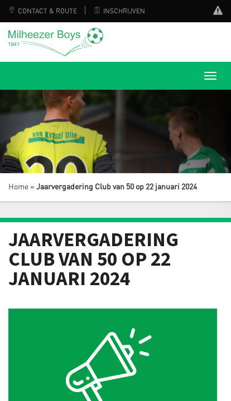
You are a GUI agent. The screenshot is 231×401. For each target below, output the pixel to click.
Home (18, 187)
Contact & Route (42, 11)
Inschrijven (119, 11)
